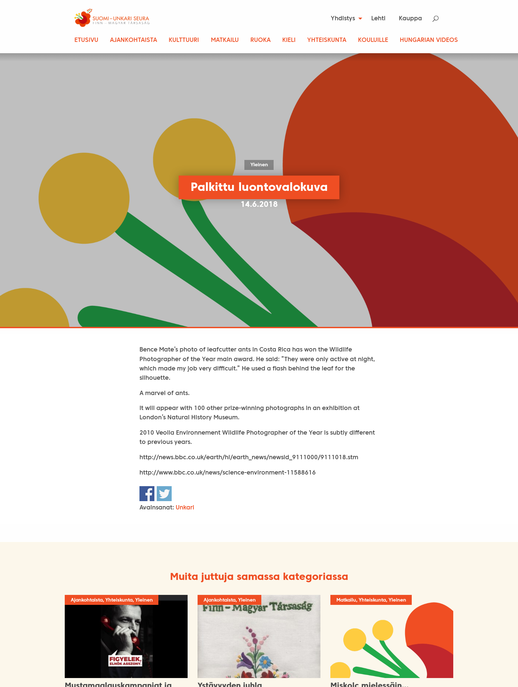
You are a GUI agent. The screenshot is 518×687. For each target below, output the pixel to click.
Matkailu (225, 40)
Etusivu (86, 40)
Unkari (185, 508)
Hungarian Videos (429, 40)
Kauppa (410, 19)
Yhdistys (343, 19)
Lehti (378, 19)
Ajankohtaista (133, 40)
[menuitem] (344, 19)
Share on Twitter (164, 493)
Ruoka (260, 40)
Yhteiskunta (326, 40)
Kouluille (373, 40)
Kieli (289, 40)
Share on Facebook (146, 493)
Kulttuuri (184, 40)
